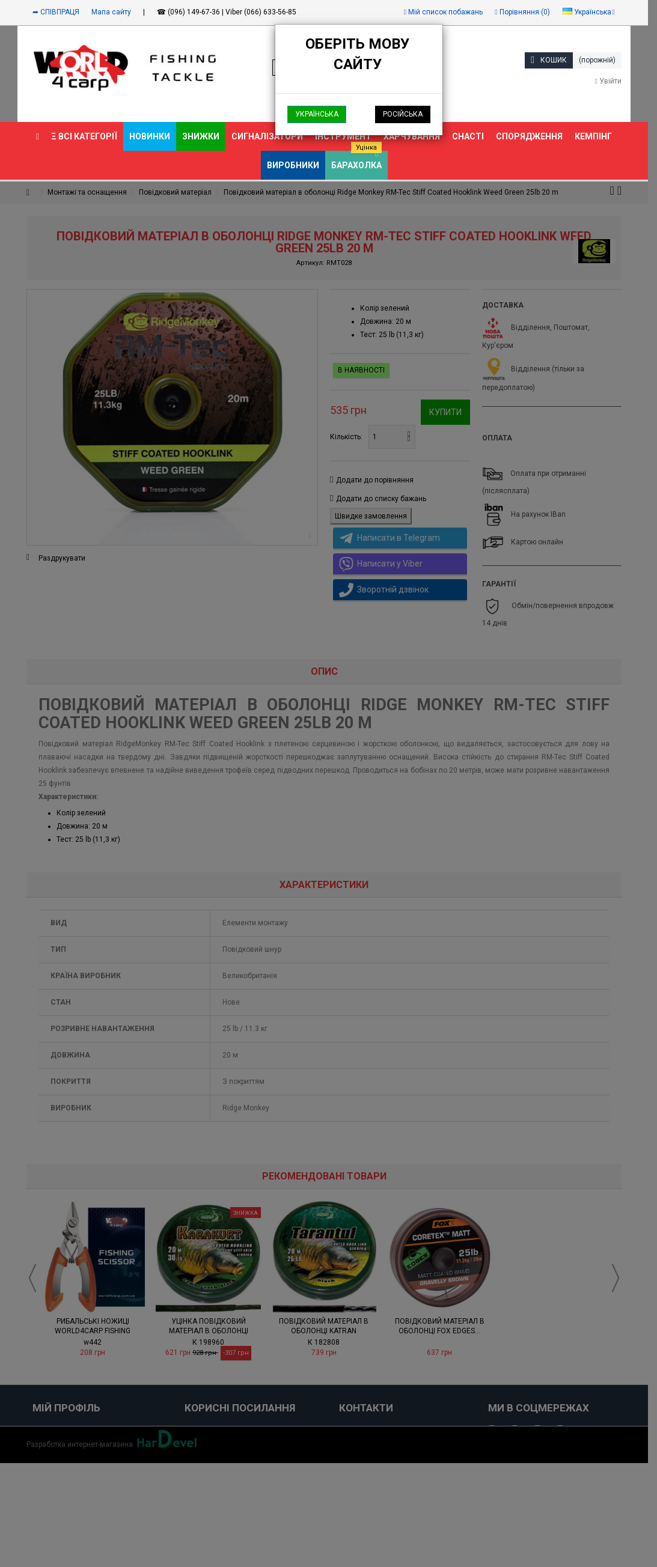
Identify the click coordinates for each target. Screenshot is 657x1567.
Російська (403, 114)
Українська (316, 114)
